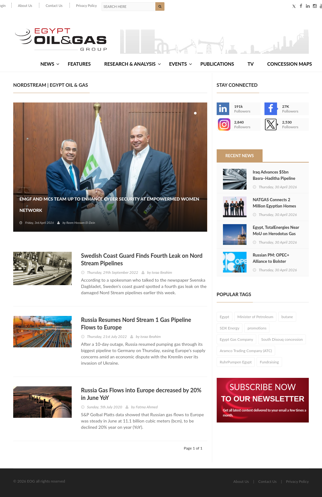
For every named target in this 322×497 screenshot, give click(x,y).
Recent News (239, 155)
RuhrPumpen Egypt (236, 362)
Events (180, 64)
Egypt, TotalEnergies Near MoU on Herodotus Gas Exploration (276, 233)
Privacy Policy (86, 5)
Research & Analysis (132, 64)
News (49, 64)
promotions (256, 328)
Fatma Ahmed (147, 407)
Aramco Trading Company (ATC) (246, 350)
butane (287, 316)
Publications (217, 64)
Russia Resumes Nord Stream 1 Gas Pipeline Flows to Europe (136, 323)
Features (79, 64)
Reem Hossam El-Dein (80, 222)
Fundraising (269, 362)
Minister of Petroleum (255, 316)
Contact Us (54, 5)
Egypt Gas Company (236, 339)
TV (250, 64)
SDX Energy (230, 328)
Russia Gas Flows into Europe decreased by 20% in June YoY (141, 394)
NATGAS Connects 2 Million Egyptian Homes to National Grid (274, 206)
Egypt (224, 316)
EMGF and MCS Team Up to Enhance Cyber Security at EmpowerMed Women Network (109, 204)
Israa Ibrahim (162, 272)
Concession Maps (289, 64)
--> (223, 124)
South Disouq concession (282, 339)
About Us (25, 5)
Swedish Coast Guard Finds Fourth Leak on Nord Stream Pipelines (142, 259)
